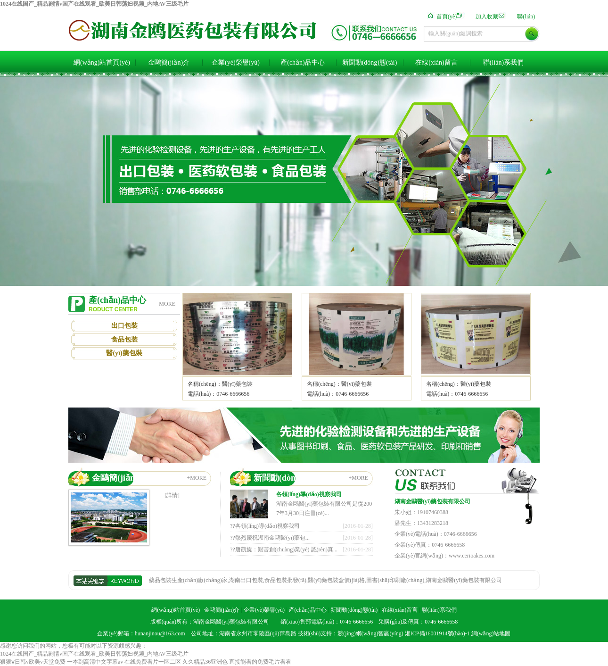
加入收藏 (487, 16)
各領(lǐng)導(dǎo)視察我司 (309, 494)
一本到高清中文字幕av (95, 661)
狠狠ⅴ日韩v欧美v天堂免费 (33, 661)
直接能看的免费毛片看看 (260, 661)
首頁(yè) (446, 16)
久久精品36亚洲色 (205, 661)
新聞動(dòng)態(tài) (369, 62)
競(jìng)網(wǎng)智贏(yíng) (370, 633)
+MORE (196, 478)
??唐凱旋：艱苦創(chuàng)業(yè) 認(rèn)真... (283, 549)
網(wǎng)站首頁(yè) (102, 62)
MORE (167, 303)
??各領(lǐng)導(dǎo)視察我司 (265, 526)
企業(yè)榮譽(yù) (236, 62)
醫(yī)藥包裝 (124, 353)
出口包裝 (124, 325)
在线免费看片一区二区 (152, 661)
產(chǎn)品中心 (302, 62)
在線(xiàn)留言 (436, 62)
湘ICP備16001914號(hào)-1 (437, 633)
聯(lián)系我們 (503, 62)
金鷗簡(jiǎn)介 (168, 62)
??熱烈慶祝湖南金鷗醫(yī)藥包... (270, 537)
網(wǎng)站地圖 (491, 633)
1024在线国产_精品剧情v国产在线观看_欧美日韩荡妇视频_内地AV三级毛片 (94, 3)
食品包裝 (124, 339)
